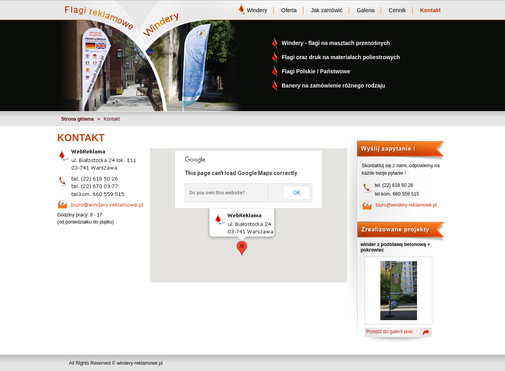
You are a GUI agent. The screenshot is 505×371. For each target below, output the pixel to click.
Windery (257, 10)
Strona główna (77, 119)
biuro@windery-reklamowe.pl (406, 205)
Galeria (365, 10)
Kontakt (430, 10)
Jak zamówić (326, 10)
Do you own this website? (217, 193)
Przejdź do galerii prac (389, 331)
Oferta (289, 10)
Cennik (397, 10)
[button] (242, 248)
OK (296, 193)
